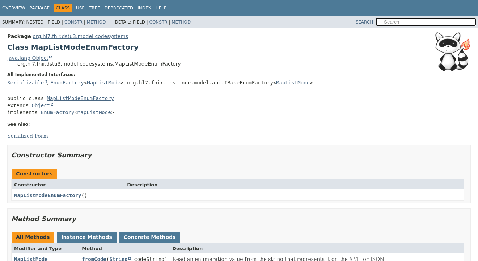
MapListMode (103, 83)
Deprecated (119, 8)
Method (96, 22)
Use (80, 8)
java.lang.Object (27, 58)
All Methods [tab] (33, 237)
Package (40, 8)
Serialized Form (27, 136)
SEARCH (364, 22)
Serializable (25, 83)
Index (144, 8)
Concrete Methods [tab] (150, 237)
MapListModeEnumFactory (80, 98)
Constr (73, 22)
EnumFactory (67, 83)
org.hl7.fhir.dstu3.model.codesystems (80, 36)
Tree (94, 8)
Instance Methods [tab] (86, 237)
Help (161, 8)
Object (40, 105)
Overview (13, 8)
